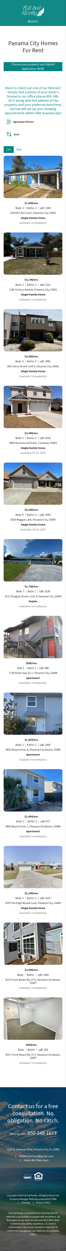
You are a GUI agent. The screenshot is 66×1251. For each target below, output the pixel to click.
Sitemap (25, 1202)
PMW (53, 1199)
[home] (33, 11)
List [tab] (8, 149)
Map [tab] (18, 149)
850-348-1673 (42, 1133)
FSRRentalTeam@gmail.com (36, 1156)
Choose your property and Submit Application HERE (33, 66)
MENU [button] (33, 22)
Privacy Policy (43, 1202)
